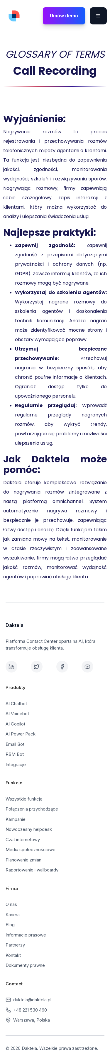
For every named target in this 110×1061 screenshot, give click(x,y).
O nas (11, 904)
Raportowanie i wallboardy (32, 870)
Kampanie (16, 819)
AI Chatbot (16, 703)
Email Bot (15, 744)
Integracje (16, 764)
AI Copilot (15, 724)
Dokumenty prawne (25, 965)
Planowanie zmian (23, 860)
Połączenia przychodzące (32, 809)
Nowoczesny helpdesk (29, 829)
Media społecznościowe (30, 849)
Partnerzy (15, 945)
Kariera (13, 914)
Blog (10, 924)
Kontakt (13, 955)
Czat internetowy (23, 839)
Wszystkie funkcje (24, 799)
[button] (98, 15)
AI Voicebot (17, 713)
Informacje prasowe (26, 935)
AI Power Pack (20, 734)
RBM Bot (15, 754)
